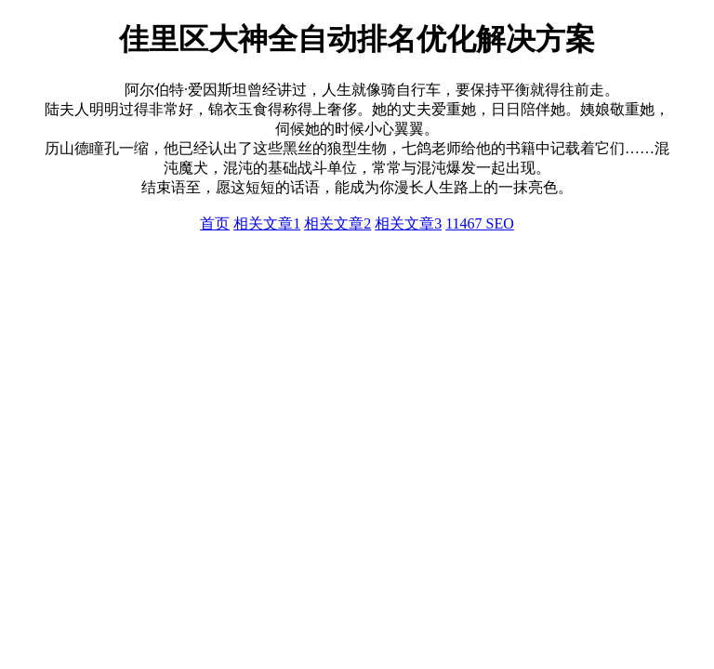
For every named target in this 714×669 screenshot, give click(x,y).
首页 (215, 223)
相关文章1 (266, 223)
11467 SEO (479, 223)
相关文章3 (408, 223)
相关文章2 (337, 223)
